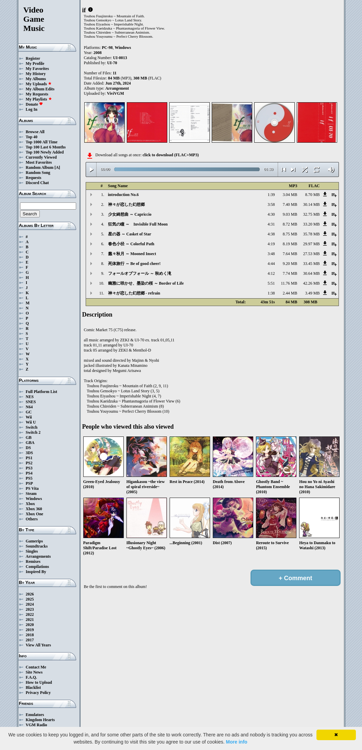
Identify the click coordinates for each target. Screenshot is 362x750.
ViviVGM (115, 93)
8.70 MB (312, 194)
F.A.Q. (31, 677)
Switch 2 (33, 432)
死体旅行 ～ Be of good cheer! (134, 263)
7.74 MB (290, 273)
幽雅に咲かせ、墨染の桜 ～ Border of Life (146, 283)
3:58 (271, 204)
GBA (30, 442)
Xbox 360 (34, 508)
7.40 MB (290, 204)
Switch (32, 427)
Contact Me (36, 667)
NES (30, 396)
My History (36, 73)
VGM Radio (36, 724)
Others (32, 519)
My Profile (35, 63)
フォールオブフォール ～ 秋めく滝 (139, 273)
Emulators (35, 714)
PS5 (29, 478)
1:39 (271, 194)
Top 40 (32, 137)
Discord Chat (37, 182)
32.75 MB (311, 214)
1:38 (271, 293)
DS (28, 447)
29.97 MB (311, 244)
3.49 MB (312, 293)
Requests (33, 177)
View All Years (38, 645)
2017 (30, 640)
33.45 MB (311, 263)
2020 (30, 624)
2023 (30, 609)
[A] (57, 167)
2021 (30, 619)
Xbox (30, 503)
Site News (34, 672)
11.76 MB (289, 283)
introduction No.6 (123, 194)
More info (236, 742)
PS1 (29, 458)
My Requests (37, 94)
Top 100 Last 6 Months (46, 147)
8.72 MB (290, 224)
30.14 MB (311, 204)
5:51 (271, 283)
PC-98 (107, 47)
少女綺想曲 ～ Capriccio (130, 214)
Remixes (33, 561)
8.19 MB (290, 244)
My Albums (36, 78)
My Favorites (37, 68)
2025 (30, 599)
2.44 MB (290, 293)
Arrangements (38, 556)
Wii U (31, 422)
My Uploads (39, 84)
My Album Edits (40, 89)
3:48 (271, 253)
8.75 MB (290, 234)
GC (29, 412)
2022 (30, 614)
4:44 (271, 263)
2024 (30, 604)
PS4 (29, 473)
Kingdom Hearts (40, 719)
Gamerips (34, 541)
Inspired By (36, 571)
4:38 (271, 234)
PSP (29, 483)
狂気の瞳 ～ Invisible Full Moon (138, 224)
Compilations (37, 566)
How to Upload (39, 682)
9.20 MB (290, 263)
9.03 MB (290, 214)
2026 (30, 594)
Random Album (40, 167)
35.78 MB (311, 234)
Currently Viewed (41, 157)
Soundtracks (37, 546)
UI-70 (112, 62)
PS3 (29, 468)
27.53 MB (311, 253)
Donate (34, 104)
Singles (32, 551)
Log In (31, 109)
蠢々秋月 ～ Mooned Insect (132, 253)
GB (29, 437)
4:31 (271, 224)
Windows (34, 498)
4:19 (271, 244)
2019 (30, 629)
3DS (29, 452)
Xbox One (35, 514)
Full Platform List (41, 391)
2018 (30, 634)
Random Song (38, 172)
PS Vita (32, 488)
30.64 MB (311, 273)
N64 (29, 407)
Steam (31, 493)
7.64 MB (290, 253)
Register (33, 58)
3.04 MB (290, 194)
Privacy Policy (38, 692)
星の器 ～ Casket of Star (129, 234)
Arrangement (117, 88)
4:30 (271, 214)
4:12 (271, 273)
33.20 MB (311, 224)
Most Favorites (39, 162)
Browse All (35, 131)
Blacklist (33, 687)
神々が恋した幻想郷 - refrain (134, 293)
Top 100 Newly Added (45, 152)
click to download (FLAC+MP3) (170, 155)
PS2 (29, 463)
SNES (31, 401)
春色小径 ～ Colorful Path (131, 244)
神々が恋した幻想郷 (126, 204)
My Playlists (39, 99)
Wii (29, 417)
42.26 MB (311, 283)
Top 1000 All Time (41, 142)
